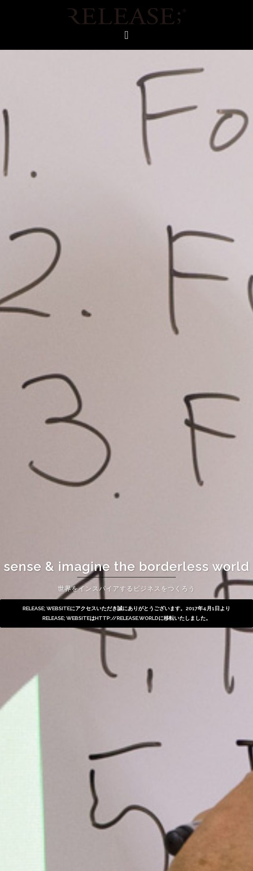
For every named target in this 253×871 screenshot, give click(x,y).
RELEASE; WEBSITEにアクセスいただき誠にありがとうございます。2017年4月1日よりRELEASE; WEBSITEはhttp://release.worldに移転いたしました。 (126, 613)
